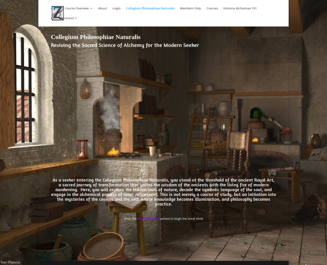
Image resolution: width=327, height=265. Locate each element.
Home (55, 8)
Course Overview (77, 8)
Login (117, 8)
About (102, 8)
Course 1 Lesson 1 (64, 18)
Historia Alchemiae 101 (240, 8)
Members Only (190, 8)
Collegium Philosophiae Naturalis (150, 8)
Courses (212, 8)
